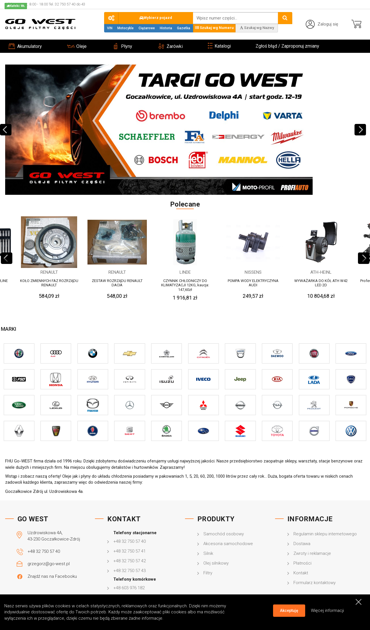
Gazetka (183, 28)
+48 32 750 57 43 (129, 570)
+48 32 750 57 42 (129, 560)
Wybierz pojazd (155, 17)
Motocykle (125, 28)
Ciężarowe (147, 28)
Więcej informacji (327, 610)
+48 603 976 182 (129, 587)
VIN (109, 28)
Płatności (302, 563)
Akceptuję (289, 610)
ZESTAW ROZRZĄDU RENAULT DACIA (117, 283)
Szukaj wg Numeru (214, 28)
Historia (166, 28)
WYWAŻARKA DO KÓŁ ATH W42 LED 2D (321, 283)
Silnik (208, 553)
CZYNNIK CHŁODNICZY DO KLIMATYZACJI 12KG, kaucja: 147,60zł (185, 285)
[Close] (358, 602)
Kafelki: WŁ (16, 5)
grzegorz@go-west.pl (49, 563)
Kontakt (300, 572)
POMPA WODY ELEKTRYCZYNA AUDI (253, 283)
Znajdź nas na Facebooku (52, 576)
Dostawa (301, 543)
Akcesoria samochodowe (228, 543)
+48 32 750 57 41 (129, 551)
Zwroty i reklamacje (312, 553)
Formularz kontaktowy (314, 582)
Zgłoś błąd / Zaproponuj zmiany (287, 46)
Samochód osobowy (223, 533)
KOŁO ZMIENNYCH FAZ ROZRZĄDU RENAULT (49, 283)
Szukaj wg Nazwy (257, 28)
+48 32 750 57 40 (44, 551)
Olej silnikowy (216, 563)
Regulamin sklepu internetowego (325, 533)
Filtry (207, 572)
